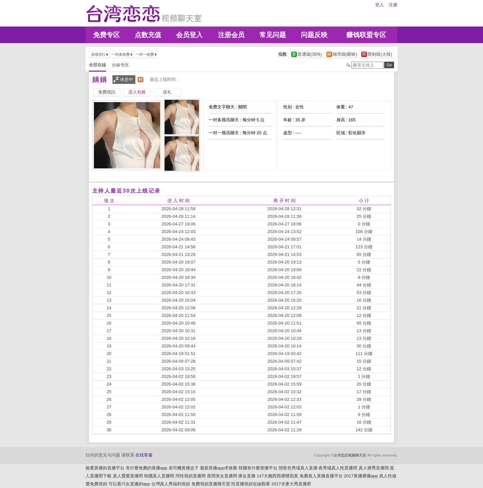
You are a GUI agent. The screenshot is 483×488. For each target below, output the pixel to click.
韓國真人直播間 (159, 475)
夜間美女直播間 (222, 475)
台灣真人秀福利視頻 (170, 483)
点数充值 (148, 34)
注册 (393, 4)
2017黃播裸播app (361, 475)
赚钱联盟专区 (366, 34)
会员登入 (189, 34)
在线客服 (144, 455)
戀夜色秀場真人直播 (298, 467)
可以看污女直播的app (129, 483)
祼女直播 (246, 475)
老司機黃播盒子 (184, 467)
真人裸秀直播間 (374, 467)
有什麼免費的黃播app (147, 467)
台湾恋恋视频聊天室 (349, 455)
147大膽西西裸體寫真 (278, 475)
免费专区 (106, 34)
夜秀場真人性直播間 (337, 467)
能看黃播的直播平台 (105, 467)
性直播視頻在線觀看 (250, 483)
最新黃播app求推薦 (219, 467)
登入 (379, 4)
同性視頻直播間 (190, 475)
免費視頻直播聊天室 (210, 483)
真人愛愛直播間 (128, 475)
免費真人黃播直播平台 (321, 475)
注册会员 (231, 34)
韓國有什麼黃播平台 (258, 467)
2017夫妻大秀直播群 (291, 483)
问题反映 (314, 34)
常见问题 (272, 34)
